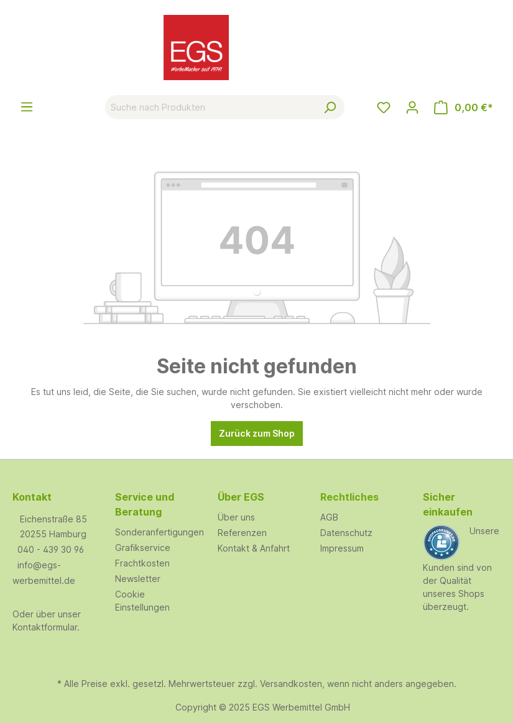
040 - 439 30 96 (50, 549)
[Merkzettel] (383, 107)
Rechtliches (349, 497)
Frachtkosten (142, 563)
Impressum (342, 548)
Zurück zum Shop (257, 433)
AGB (329, 517)
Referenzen (242, 532)
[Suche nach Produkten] (210, 107)
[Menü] (26, 107)
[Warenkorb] (464, 107)
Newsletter (137, 578)
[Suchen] (329, 107)
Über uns (236, 517)
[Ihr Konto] (412, 107)
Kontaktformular (44, 627)
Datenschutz (346, 532)
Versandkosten (291, 683)
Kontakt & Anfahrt (254, 548)
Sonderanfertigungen (159, 532)
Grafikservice (142, 547)
